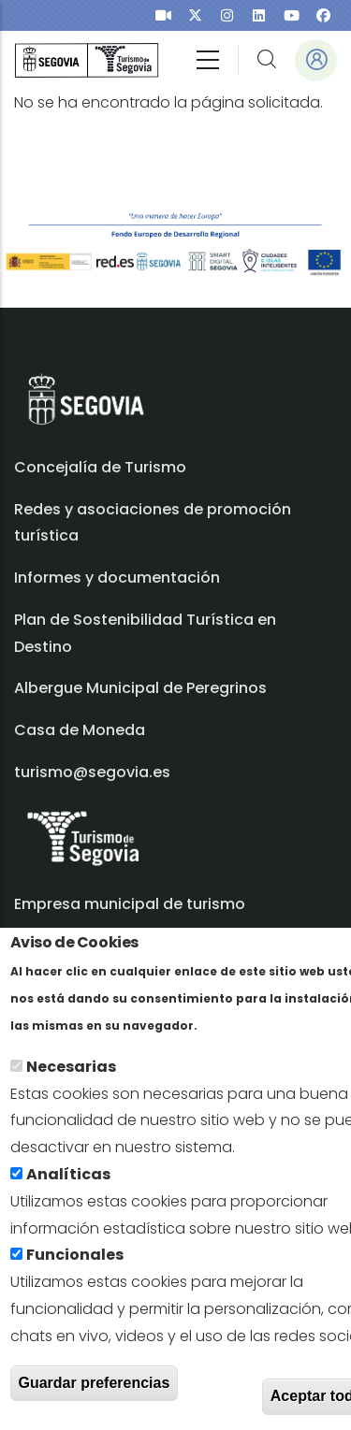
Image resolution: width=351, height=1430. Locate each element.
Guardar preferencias (94, 1390)
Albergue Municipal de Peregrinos (140, 688)
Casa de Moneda (79, 730)
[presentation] (163, 15)
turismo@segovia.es (92, 772)
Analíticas (68, 1182)
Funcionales (75, 1263)
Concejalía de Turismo (100, 467)
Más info (233, 1033)
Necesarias (71, 1075)
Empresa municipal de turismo (129, 904)
